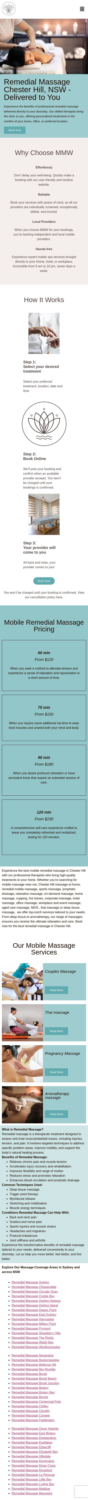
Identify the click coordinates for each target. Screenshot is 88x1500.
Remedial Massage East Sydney (34, 1314)
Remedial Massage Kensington (33, 1461)
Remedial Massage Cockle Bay (33, 1296)
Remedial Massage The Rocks (33, 1337)
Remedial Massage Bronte (30, 1397)
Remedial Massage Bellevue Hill (34, 1364)
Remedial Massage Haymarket (33, 1319)
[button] (82, 9)
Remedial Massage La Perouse (33, 1475)
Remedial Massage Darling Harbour (36, 1300)
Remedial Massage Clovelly (31, 1411)
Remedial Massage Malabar (31, 1488)
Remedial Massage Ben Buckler (34, 1369)
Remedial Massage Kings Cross (34, 1465)
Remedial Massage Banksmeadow (35, 1360)
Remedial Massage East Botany (34, 1433)
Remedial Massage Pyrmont (31, 1328)
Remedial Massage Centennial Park (36, 1401)
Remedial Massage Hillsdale (31, 1456)
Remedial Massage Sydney (30, 1282)
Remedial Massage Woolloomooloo (36, 1347)
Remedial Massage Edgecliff (31, 1447)
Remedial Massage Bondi (29, 1374)
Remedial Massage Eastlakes (32, 1442)
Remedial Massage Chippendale (34, 1287)
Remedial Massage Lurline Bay (33, 1484)
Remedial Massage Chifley (30, 1406)
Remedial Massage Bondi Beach (34, 1378)
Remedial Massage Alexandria (32, 1355)
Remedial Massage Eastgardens (34, 1438)
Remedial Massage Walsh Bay (33, 1342)
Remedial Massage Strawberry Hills (36, 1333)
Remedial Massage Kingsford (32, 1470)
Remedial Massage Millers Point (34, 1324)
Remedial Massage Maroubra (32, 1493)
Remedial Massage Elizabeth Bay (35, 1451)
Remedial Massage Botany (30, 1387)
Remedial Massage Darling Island (35, 1305)
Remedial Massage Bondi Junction (35, 1383)
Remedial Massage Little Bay (32, 1479)
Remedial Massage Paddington (33, 1420)
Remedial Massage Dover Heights (35, 1428)
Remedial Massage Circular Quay (35, 1291)
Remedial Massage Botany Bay (33, 1392)
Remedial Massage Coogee (31, 1415)
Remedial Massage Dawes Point (34, 1310)
